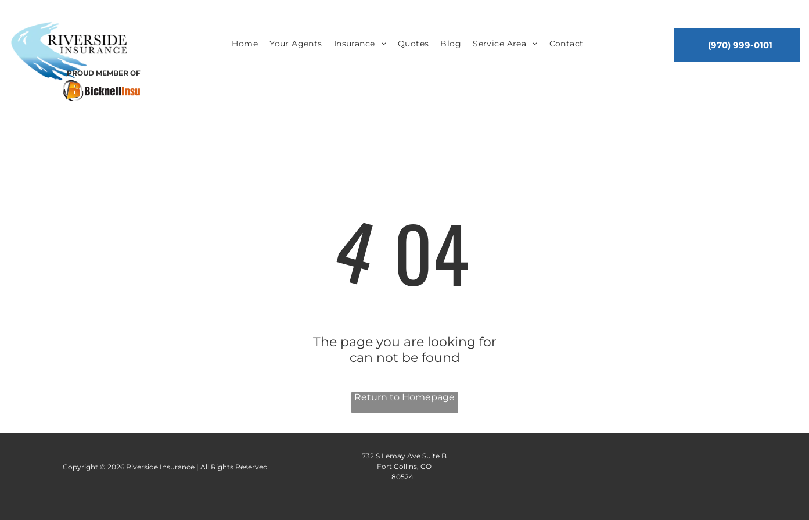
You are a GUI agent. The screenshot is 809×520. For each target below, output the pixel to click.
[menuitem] (245, 44)
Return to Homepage (404, 397)
